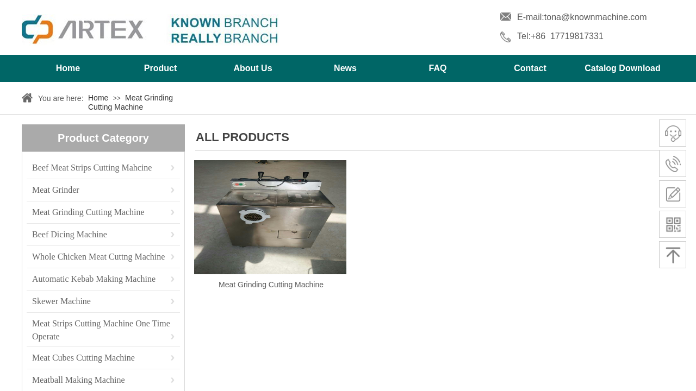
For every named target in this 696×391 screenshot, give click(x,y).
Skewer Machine (61, 301)
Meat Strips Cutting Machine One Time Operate (101, 324)
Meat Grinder (55, 189)
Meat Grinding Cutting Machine (130, 102)
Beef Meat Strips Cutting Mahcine (92, 167)
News (345, 68)
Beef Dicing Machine (69, 234)
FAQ (438, 68)
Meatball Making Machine (78, 379)
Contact (530, 68)
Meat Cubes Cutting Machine (83, 357)
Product (160, 68)
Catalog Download (623, 68)
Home (68, 68)
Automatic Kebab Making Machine (94, 278)
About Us (252, 68)
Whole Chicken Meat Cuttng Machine (98, 256)
